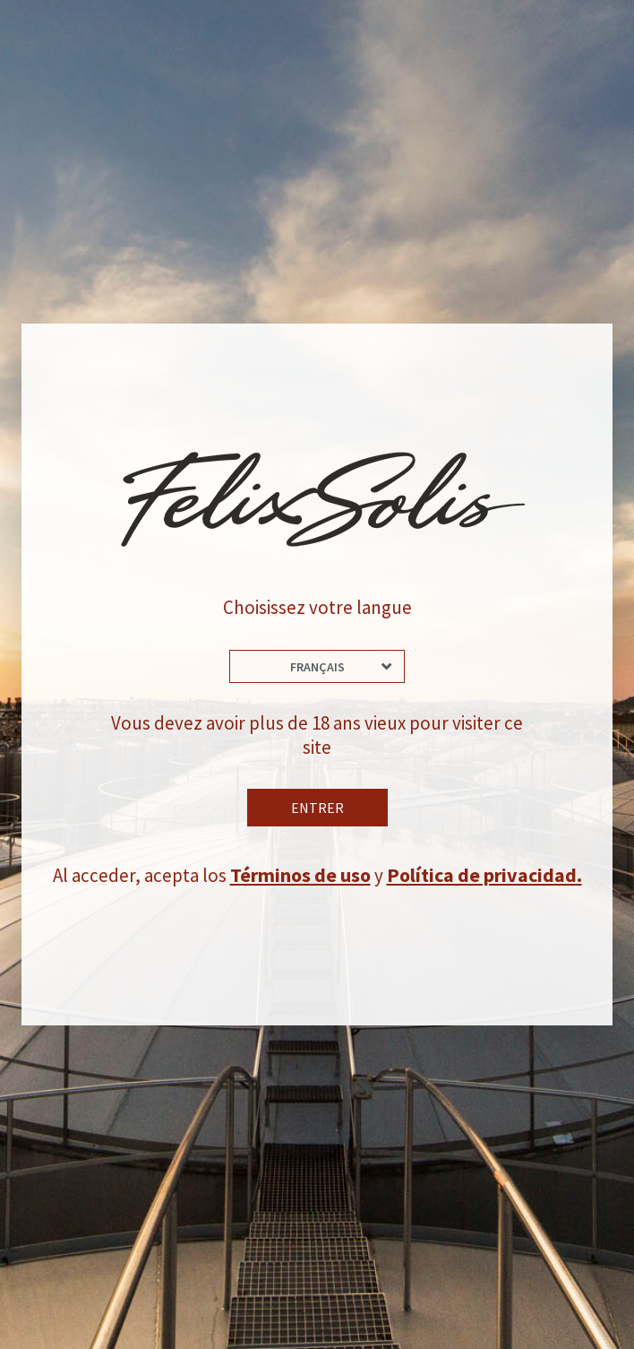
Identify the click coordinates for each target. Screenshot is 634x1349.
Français (317, 666)
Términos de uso (302, 877)
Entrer (317, 810)
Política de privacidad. (486, 877)
